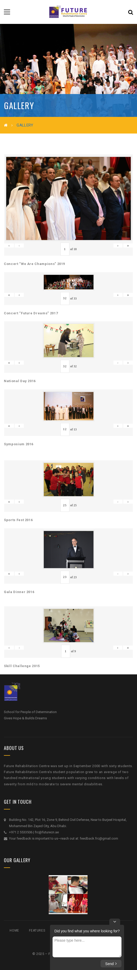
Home (14, 930)
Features (37, 930)
